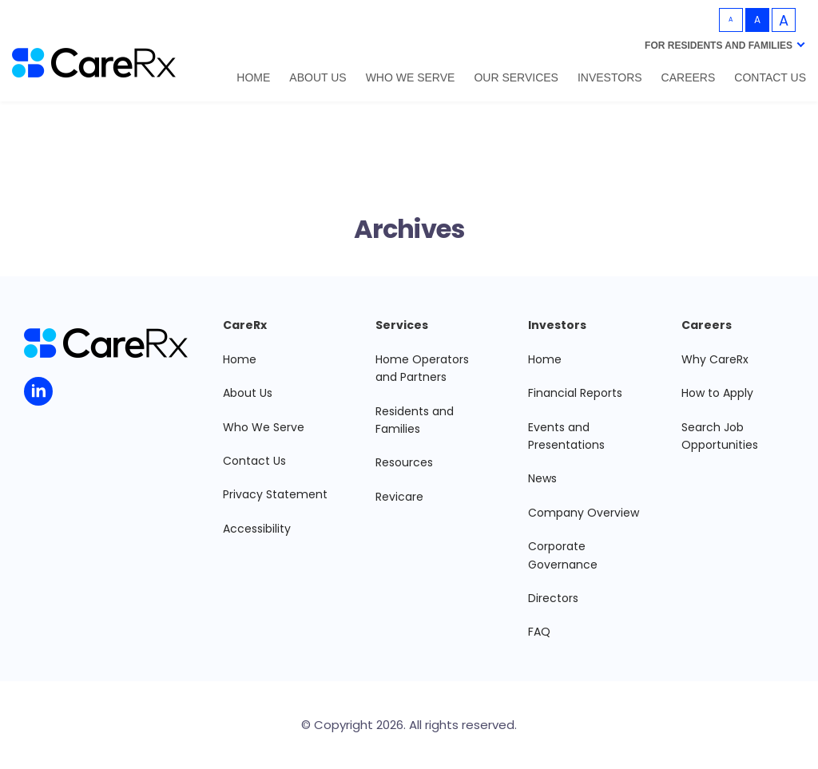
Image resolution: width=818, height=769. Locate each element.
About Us (317, 77)
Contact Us (770, 77)
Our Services (516, 77)
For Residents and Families (718, 45)
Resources (404, 462)
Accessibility (257, 529)
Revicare (399, 497)
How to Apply (717, 393)
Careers (688, 77)
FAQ (539, 632)
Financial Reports (575, 393)
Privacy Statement (275, 494)
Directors (553, 598)
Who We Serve (410, 77)
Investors (610, 77)
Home (253, 77)
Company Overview (583, 513)
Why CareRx (715, 359)
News (542, 478)
